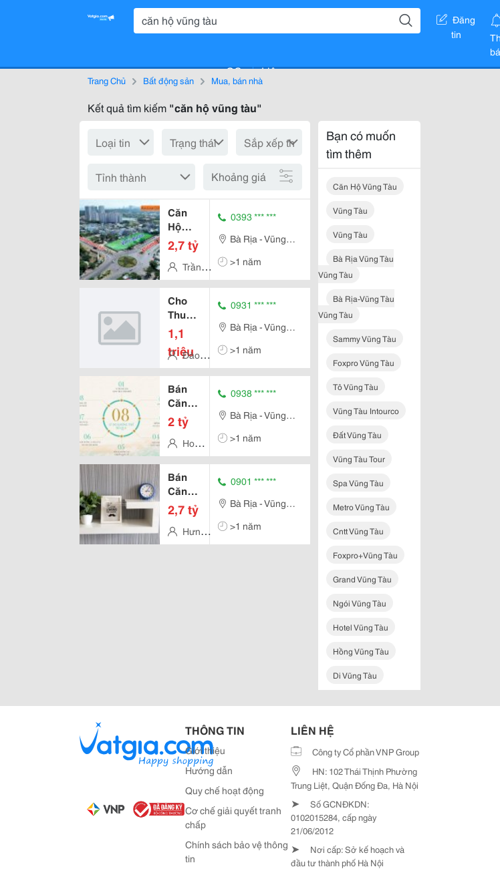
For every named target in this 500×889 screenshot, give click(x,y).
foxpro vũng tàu (363, 362)
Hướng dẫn (209, 770)
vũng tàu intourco (366, 410)
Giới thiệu (205, 750)
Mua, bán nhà (237, 80)
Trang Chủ (107, 80)
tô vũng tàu (355, 386)
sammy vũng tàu (364, 338)
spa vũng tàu (358, 482)
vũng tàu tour (359, 458)
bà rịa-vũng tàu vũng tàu (356, 306)
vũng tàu (350, 210)
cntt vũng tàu (358, 530)
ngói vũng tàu (359, 602)
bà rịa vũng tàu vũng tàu (356, 266)
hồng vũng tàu (361, 651)
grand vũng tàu (362, 578)
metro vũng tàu (361, 506)
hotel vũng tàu (360, 627)
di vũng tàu (355, 675)
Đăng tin (455, 22)
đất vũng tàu (357, 434)
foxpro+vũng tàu (365, 554)
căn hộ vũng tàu (365, 186)
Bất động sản (168, 80)
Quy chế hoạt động (224, 790)
